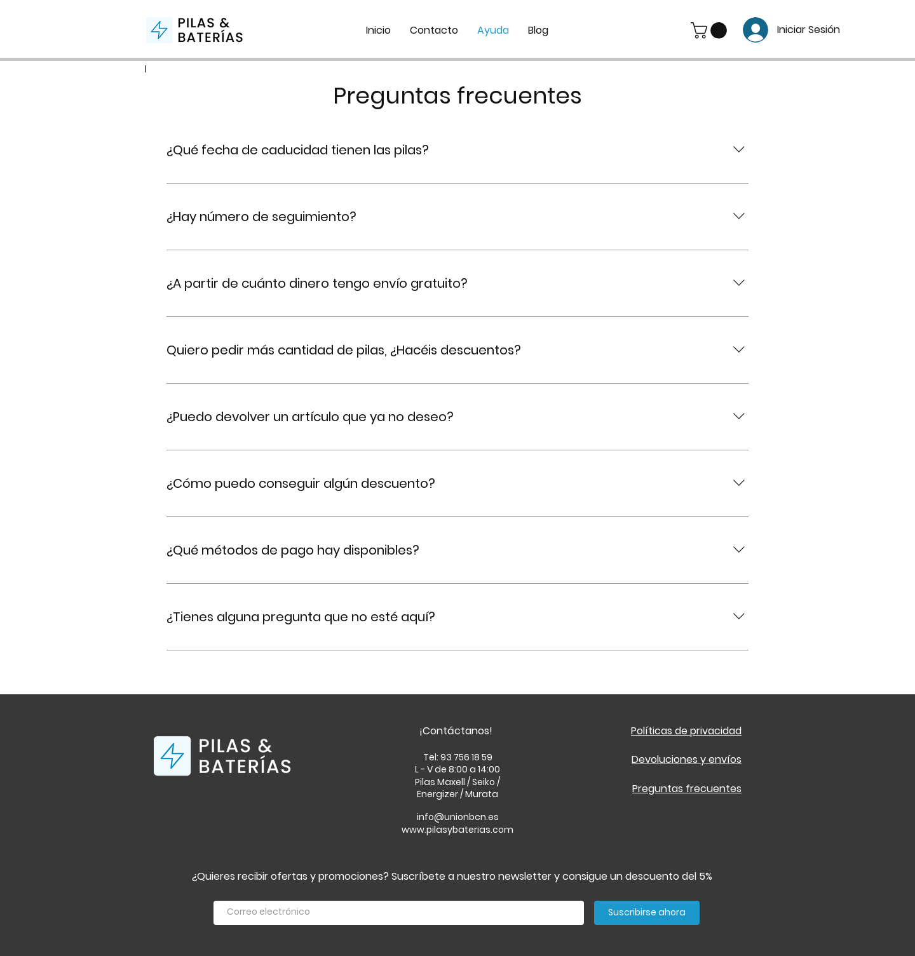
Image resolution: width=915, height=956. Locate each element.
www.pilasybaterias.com (457, 829)
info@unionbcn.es (458, 817)
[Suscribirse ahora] (647, 913)
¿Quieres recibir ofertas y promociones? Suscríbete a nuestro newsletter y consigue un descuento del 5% (452, 876)
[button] (711, 30)
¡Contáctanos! (455, 731)
